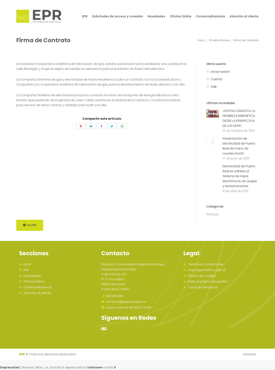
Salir (214, 86)
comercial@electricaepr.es (123, 302)
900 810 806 (112, 296)
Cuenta (216, 79)
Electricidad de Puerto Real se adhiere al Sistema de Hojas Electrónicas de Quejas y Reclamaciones (240, 176)
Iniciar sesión (220, 71)
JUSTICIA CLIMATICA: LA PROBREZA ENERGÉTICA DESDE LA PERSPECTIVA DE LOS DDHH (239, 118)
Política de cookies (202, 276)
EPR (25, 270)
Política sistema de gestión (208, 282)
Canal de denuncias (203, 287)
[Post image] (212, 113)
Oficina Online (33, 282)
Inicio (27, 264)
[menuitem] (85, 16)
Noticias (212, 214)
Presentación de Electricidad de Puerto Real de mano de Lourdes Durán (239, 146)
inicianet (249, 354)
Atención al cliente (37, 293)
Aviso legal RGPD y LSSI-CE (207, 270)
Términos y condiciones (205, 264)
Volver (29, 225)
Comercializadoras (37, 287)
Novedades (32, 276)
